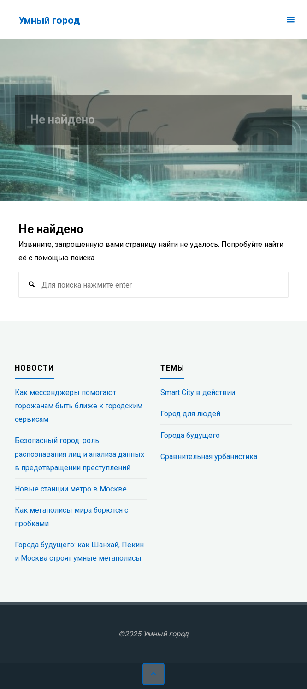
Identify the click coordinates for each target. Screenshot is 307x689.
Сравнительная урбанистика (208, 456)
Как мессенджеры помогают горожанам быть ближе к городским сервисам (78, 406)
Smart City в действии (197, 392)
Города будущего (190, 435)
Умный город (49, 19)
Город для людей (190, 413)
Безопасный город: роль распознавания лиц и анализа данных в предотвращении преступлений (79, 454)
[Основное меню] (290, 19)
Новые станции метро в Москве (71, 489)
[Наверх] (153, 674)
